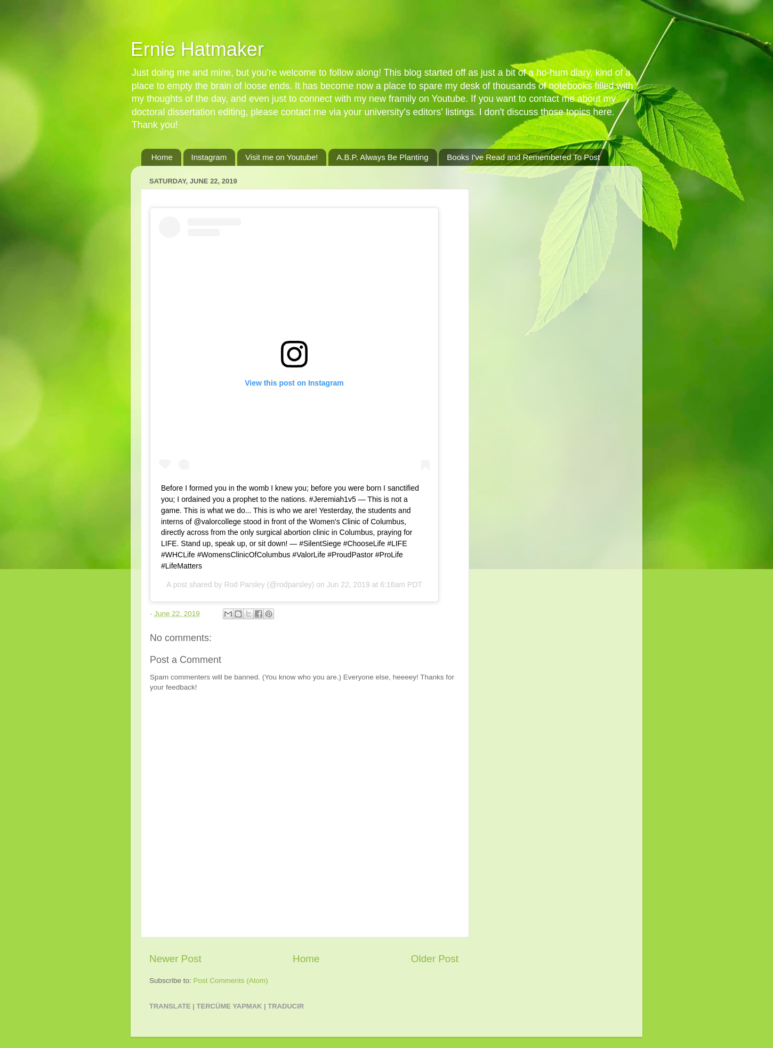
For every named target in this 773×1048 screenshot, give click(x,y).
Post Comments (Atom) (231, 981)
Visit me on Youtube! (281, 157)
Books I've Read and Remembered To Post (523, 157)
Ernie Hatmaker (197, 49)
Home (162, 157)
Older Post (434, 958)
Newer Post (175, 958)
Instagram (209, 157)
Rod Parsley (244, 584)
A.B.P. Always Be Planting (382, 157)
